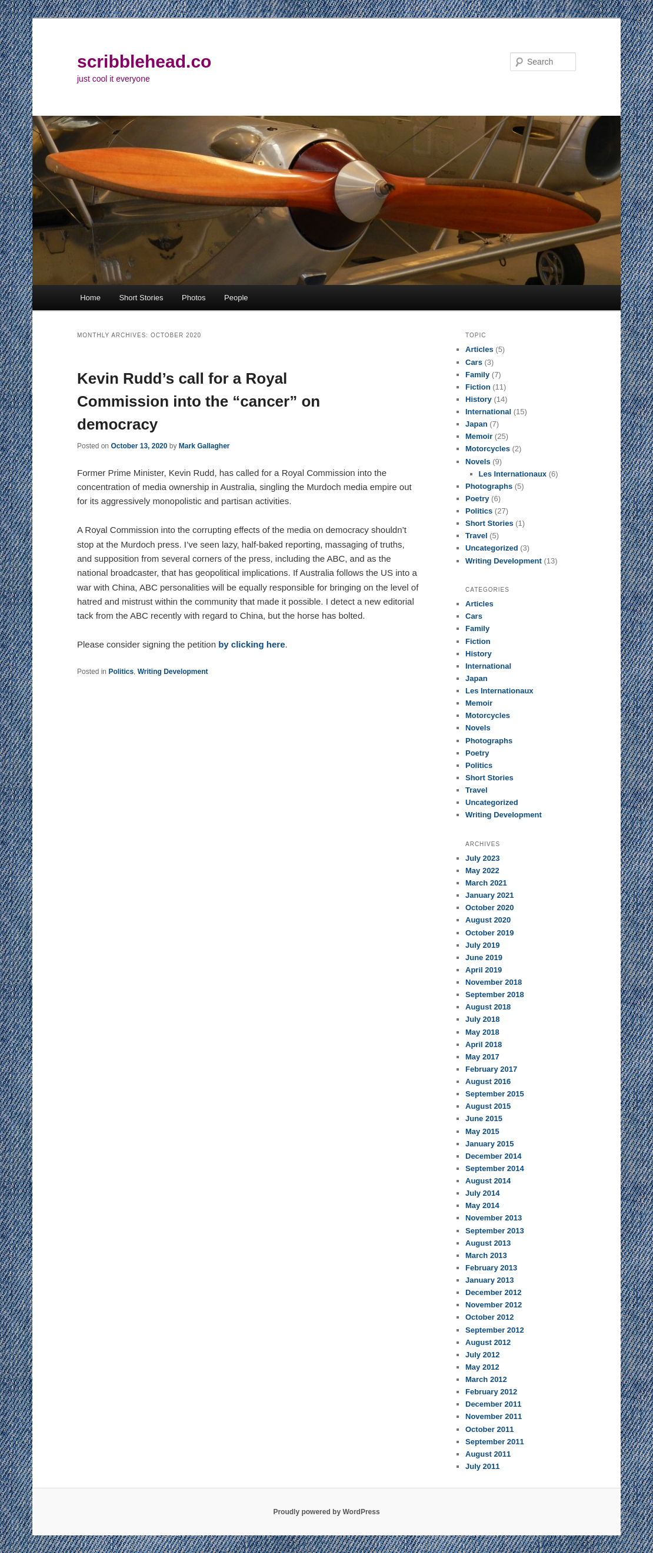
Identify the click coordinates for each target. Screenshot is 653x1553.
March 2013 (486, 1255)
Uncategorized (491, 548)
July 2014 (482, 1193)
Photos (193, 297)
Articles (479, 349)
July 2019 (482, 945)
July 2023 (482, 858)
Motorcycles (487, 448)
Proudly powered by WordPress (326, 1512)
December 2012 (493, 1292)
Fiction (478, 387)
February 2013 (491, 1267)
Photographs (488, 486)
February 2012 (491, 1391)
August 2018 (488, 1006)
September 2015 (494, 1093)
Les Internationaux (513, 473)
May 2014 (482, 1205)
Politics (121, 672)
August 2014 (488, 1180)
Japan (476, 424)
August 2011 (488, 1454)
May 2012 (482, 1367)
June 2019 (483, 957)
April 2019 (483, 969)
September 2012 (494, 1330)
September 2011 (494, 1441)
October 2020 (489, 907)
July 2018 (482, 1019)
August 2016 (488, 1081)
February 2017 (491, 1069)
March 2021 (486, 882)
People (236, 297)
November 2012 (493, 1304)
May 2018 (482, 1032)
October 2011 (489, 1429)
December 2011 (493, 1404)
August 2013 (488, 1243)
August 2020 (488, 919)
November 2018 (493, 982)
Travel (476, 535)
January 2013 (489, 1280)
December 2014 (493, 1156)
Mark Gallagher (204, 446)
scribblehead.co (144, 61)
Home (90, 297)
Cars (473, 362)
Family (477, 374)
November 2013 (493, 1217)
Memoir (478, 436)
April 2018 (483, 1044)
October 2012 (489, 1317)
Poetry (477, 498)
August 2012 (488, 1342)
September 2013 (494, 1230)
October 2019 (489, 932)
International (488, 411)
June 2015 (483, 1118)
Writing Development (173, 672)
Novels (478, 461)
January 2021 (489, 895)
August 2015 (488, 1106)
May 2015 (482, 1131)
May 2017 (482, 1056)
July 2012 (482, 1354)
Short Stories (141, 297)
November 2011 (493, 1416)
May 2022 (482, 870)
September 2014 (494, 1168)
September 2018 (494, 994)
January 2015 (489, 1143)
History (478, 399)
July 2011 (482, 1466)
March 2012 (486, 1379)
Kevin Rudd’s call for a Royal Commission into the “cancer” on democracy (198, 401)
